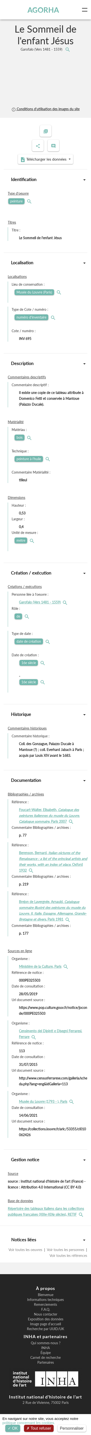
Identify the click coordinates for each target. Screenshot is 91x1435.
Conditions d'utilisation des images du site (45, 109)
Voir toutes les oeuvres (25, 1250)
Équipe (46, 1353)
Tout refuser (38, 1428)
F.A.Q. (45, 1309)
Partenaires (45, 1362)
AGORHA (43, 9)
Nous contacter (45, 1314)
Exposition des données (45, 1319)
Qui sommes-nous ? (45, 1343)
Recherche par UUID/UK (45, 1329)
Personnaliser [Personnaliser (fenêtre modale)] (72, 1428)
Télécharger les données (43, 159)
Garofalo (42, 49)
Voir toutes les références (68, 1255)
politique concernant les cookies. (28, 1423)
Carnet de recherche (45, 1357)
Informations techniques (45, 1299)
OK (13, 1428)
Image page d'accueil (45, 1324)
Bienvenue (45, 1295)
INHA (45, 1348)
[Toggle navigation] (86, 9)
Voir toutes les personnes (65, 1250)
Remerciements (45, 1304)
